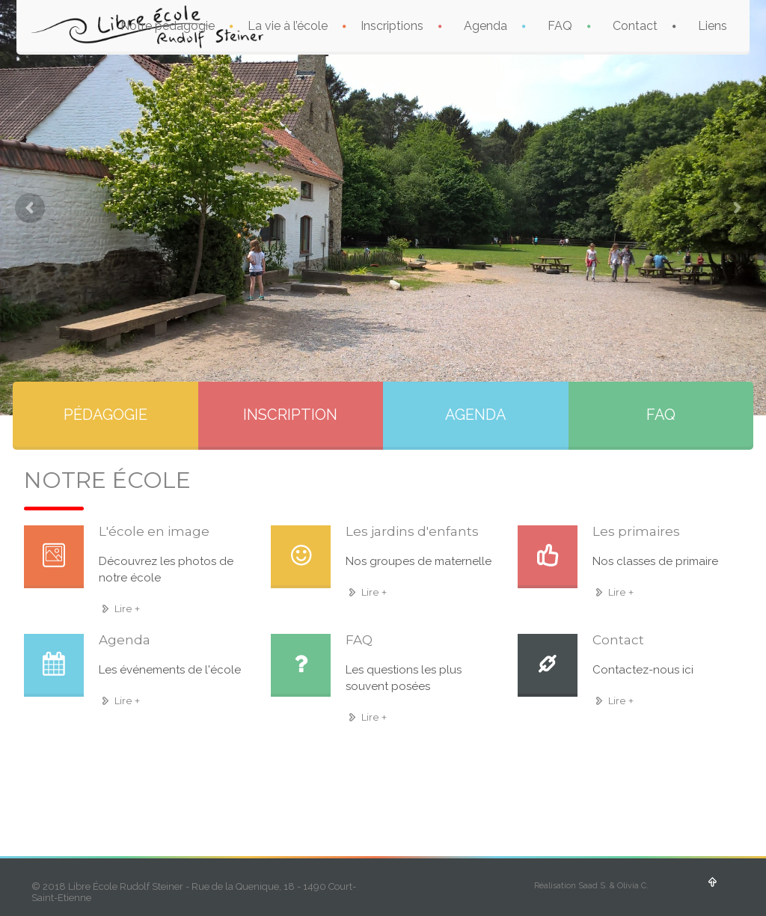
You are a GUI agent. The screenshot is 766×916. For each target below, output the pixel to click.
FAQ (560, 26)
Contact (635, 26)
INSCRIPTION (290, 415)
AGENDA (475, 415)
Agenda (485, 26)
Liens (712, 26)
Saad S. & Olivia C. (613, 886)
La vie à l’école (288, 26)
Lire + (119, 608)
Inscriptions (392, 26)
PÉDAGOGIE (105, 415)
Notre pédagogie (167, 26)
